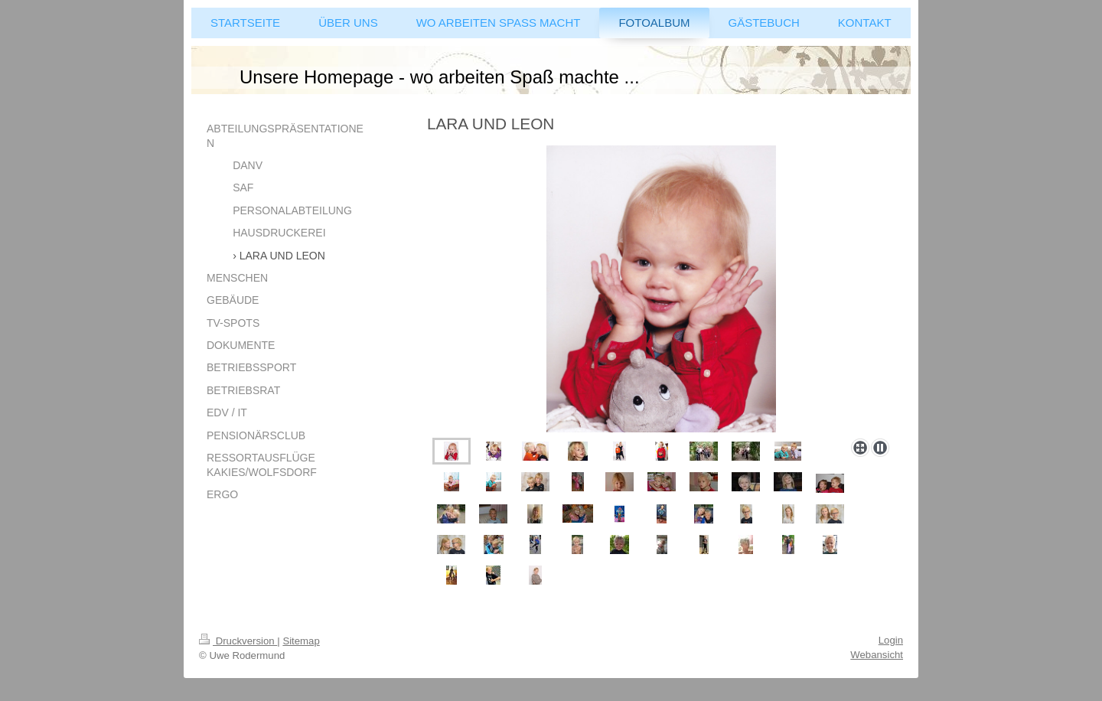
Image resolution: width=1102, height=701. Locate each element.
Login (891, 640)
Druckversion (238, 641)
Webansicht (876, 654)
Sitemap (300, 641)
